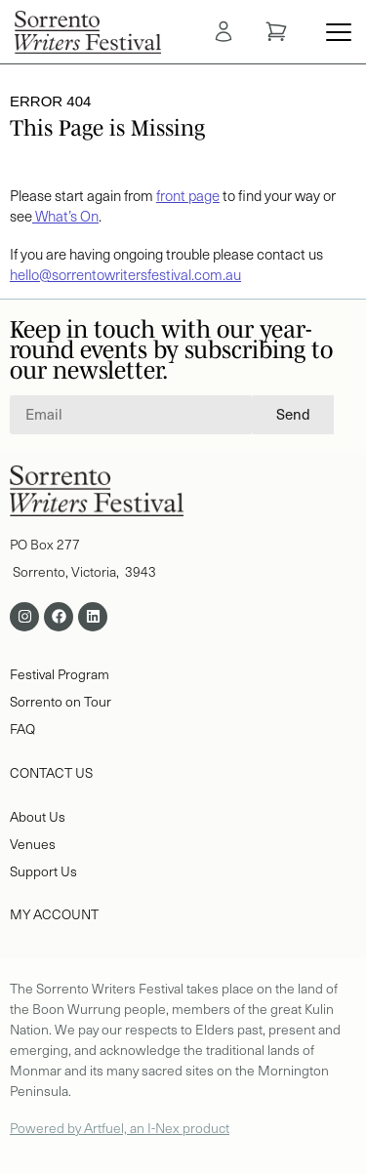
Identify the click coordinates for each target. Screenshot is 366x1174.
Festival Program (59, 674)
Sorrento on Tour (60, 701)
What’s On (65, 215)
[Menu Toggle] (338, 32)
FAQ (24, 728)
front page (188, 195)
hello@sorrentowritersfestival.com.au (125, 274)
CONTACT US (51, 772)
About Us (37, 816)
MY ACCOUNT (54, 914)
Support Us (43, 871)
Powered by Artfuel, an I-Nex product (119, 1127)
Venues (33, 843)
